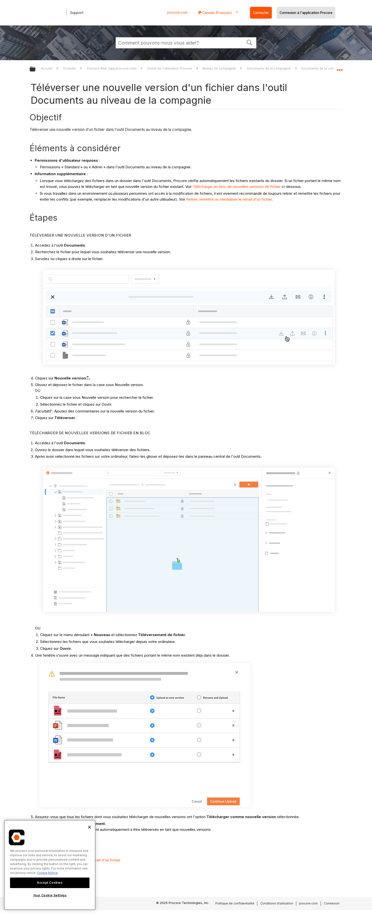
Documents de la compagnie (269, 68)
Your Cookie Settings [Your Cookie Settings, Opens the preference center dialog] (50, 895)
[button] (249, 42)
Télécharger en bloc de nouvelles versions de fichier (237, 186)
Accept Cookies (49, 882)
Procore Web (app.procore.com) (112, 68)
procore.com (177, 12)
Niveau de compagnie (219, 68)
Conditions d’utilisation (276, 903)
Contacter (261, 13)
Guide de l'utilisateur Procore (170, 68)
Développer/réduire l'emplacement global (339, 67)
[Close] (89, 827)
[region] (50, 865)
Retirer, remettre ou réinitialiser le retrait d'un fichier (229, 199)
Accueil (47, 68)
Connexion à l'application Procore (306, 13)
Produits (70, 68)
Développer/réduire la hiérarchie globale (35, 69)
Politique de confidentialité (234, 903)
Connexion (331, 903)
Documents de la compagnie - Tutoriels (332, 68)
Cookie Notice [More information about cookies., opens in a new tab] (47, 873)
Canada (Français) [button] (216, 13)
